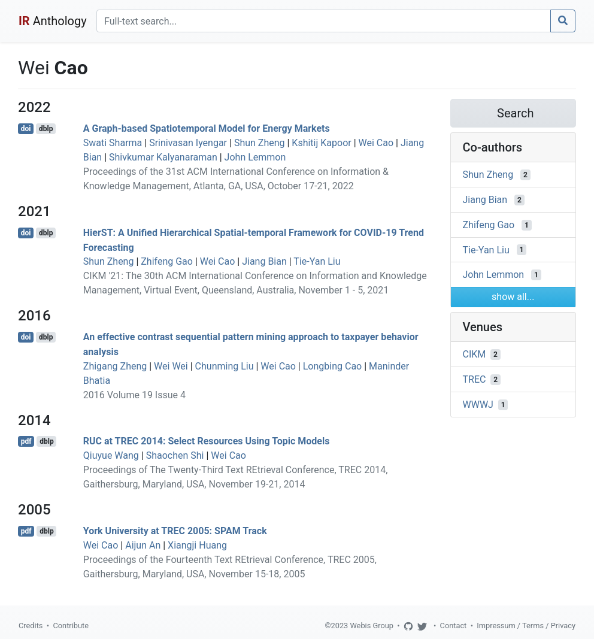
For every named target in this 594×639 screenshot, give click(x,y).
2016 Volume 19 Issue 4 (134, 395)
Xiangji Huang (197, 545)
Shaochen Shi (175, 455)
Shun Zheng (259, 143)
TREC (474, 379)
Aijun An (142, 545)
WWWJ (478, 404)
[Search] (323, 21)
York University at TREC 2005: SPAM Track (175, 531)
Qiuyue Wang (111, 455)
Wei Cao (376, 143)
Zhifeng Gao (167, 261)
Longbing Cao (332, 366)
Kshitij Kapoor (321, 143)
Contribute (71, 625)
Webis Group (371, 625)
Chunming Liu (224, 366)
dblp (46, 129)
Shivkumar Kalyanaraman (163, 157)
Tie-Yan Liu (316, 261)
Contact (453, 625)
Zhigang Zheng (115, 366)
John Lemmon (255, 157)
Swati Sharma (113, 143)
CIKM (474, 354)
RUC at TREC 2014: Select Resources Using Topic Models (206, 441)
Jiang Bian (264, 261)
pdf (26, 441)
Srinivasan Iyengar (188, 143)
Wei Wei (171, 366)
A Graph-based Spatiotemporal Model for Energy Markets (206, 128)
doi (26, 129)
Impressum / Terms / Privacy (526, 625)
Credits (31, 625)
